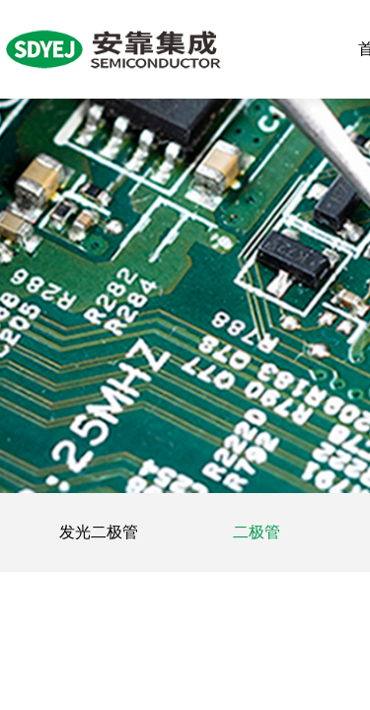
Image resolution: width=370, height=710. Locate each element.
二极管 (256, 532)
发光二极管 (98, 532)
